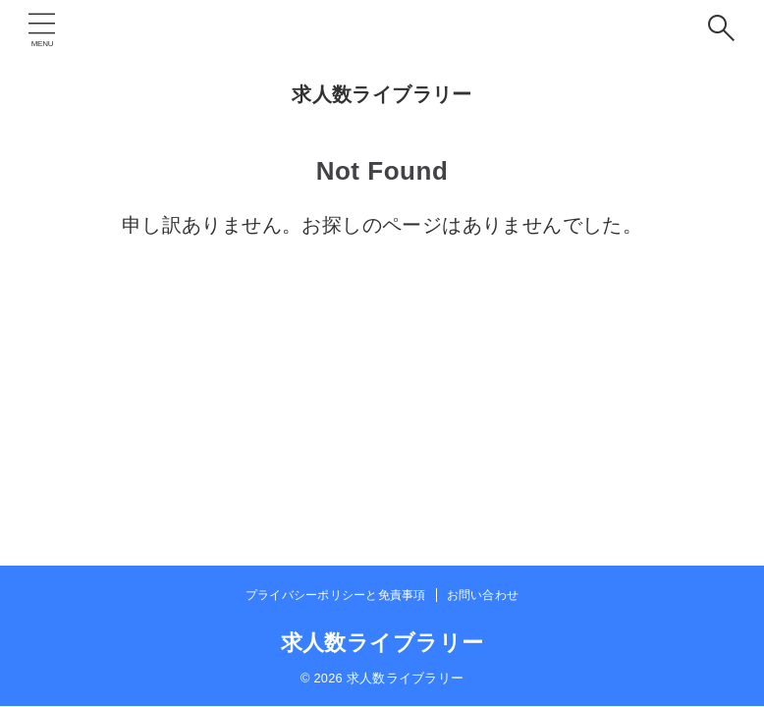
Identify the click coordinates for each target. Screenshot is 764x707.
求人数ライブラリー (382, 94)
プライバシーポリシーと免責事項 (336, 595)
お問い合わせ (482, 595)
